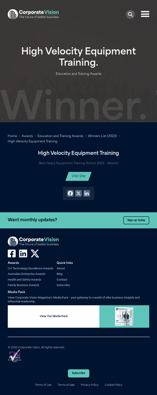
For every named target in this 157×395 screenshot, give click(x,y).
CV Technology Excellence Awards (30, 268)
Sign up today (136, 220)
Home (12, 136)
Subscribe (63, 285)
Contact (62, 280)
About (61, 268)
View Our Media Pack (54, 316)
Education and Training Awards (60, 136)
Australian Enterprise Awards (27, 274)
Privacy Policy (90, 385)
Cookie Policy (113, 385)
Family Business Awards (23, 285)
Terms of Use (43, 385)
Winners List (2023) (102, 136)
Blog (60, 274)
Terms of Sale (66, 385)
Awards (27, 136)
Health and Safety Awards (24, 280)
